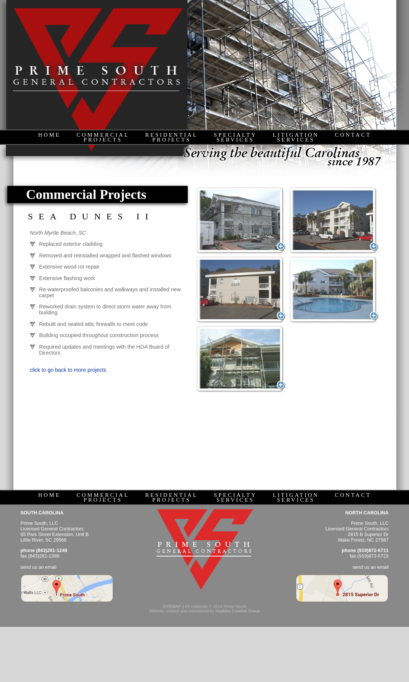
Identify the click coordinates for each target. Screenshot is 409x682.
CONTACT (353, 135)
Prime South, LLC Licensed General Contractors (52, 526)
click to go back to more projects (68, 370)
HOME (49, 135)
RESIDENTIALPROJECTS (171, 137)
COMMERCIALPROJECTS (103, 137)
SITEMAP (171, 606)
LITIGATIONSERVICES (296, 137)
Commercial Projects (86, 194)
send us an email (38, 567)
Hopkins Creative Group (237, 611)
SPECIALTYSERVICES (235, 137)
